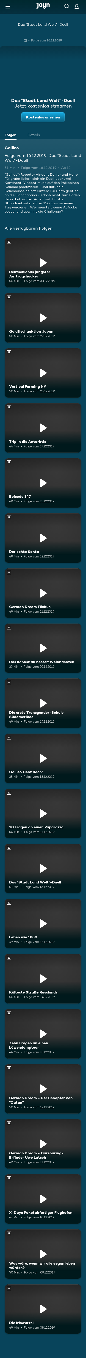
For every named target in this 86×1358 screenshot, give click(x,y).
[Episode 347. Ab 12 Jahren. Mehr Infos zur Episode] (43, 483)
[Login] (76, 6)
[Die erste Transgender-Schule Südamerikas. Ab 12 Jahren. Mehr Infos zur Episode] (43, 703)
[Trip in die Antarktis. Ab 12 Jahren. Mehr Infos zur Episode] (43, 428)
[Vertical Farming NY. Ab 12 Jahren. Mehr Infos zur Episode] (43, 373)
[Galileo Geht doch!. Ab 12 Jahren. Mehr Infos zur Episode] (43, 758)
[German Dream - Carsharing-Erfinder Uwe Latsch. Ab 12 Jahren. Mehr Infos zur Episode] (43, 1144)
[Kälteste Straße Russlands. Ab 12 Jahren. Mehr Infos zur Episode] (43, 979)
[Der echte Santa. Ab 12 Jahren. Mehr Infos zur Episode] (43, 538)
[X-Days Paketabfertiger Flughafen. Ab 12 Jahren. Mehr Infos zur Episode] (43, 1199)
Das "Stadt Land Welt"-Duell (43, 24)
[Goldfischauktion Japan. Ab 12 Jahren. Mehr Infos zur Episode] (43, 318)
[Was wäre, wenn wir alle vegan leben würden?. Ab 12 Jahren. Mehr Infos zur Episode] (43, 1254)
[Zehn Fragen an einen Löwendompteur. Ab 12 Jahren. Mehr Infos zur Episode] (43, 1034)
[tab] (12, 135)
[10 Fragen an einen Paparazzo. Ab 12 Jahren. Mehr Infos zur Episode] (43, 813)
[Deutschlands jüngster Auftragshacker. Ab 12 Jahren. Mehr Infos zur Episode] (43, 263)
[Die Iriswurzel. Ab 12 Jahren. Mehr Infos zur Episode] (43, 1309)
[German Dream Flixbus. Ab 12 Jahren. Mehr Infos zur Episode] (43, 593)
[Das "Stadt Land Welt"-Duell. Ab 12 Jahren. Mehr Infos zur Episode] (43, 868)
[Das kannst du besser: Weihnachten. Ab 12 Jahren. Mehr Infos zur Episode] (43, 648)
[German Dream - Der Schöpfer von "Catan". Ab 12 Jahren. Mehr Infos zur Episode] (43, 1089)
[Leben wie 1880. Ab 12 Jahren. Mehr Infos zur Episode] (43, 923)
